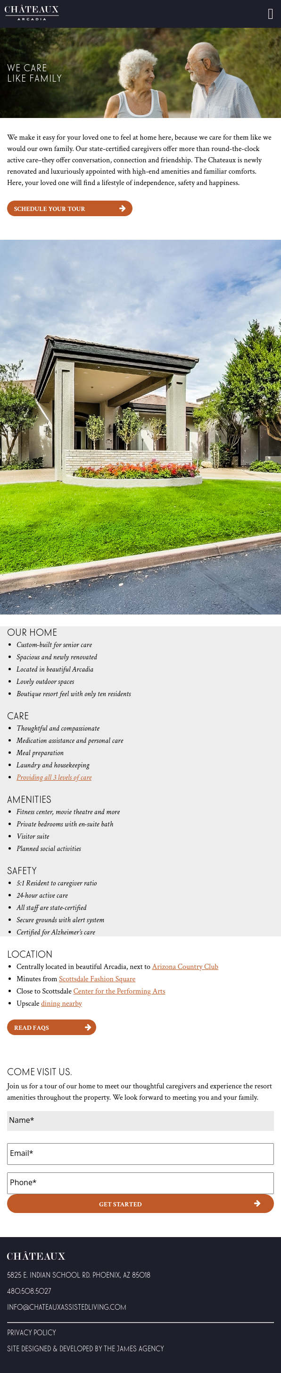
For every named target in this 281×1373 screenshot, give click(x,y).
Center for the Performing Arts (119, 991)
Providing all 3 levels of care (54, 778)
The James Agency (134, 1348)
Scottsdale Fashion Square (97, 979)
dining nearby (61, 1004)
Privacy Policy (31, 1332)
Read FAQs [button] (31, 1028)
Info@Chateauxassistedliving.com (66, 1306)
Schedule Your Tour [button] (49, 209)
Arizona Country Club (185, 967)
